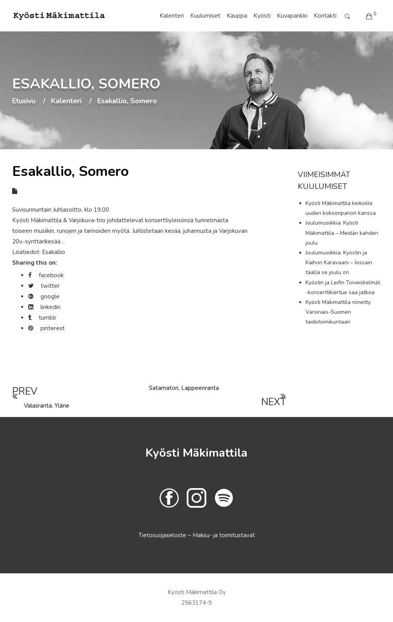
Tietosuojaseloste (163, 535)
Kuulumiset (205, 15)
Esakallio (53, 252)
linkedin (44, 307)
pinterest (46, 328)
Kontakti (325, 15)
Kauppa (237, 15)
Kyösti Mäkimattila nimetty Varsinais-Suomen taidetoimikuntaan (338, 312)
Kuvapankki (292, 15)
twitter (44, 286)
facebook (46, 275)
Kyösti (262, 15)
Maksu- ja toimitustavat (224, 535)
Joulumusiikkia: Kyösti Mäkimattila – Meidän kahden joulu (342, 232)
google (44, 296)
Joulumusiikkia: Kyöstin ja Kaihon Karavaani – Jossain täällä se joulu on (339, 262)
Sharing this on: (34, 263)
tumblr (42, 318)
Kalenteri (172, 15)
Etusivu (23, 101)
